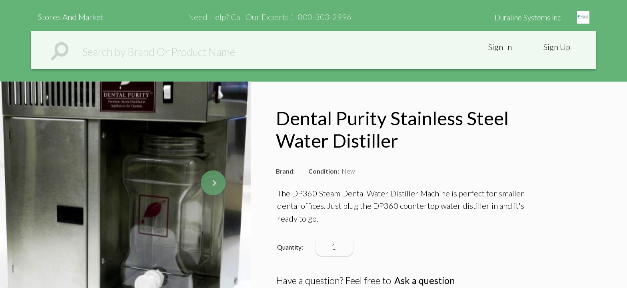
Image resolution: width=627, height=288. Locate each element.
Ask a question (424, 280)
